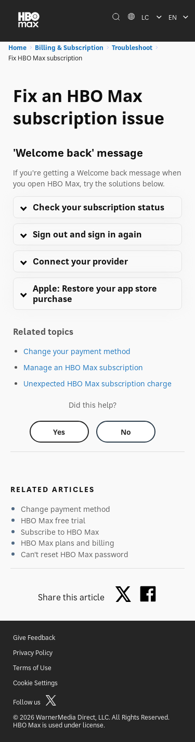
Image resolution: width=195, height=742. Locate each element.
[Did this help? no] (125, 432)
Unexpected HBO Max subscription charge (97, 383)
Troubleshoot (132, 47)
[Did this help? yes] (59, 432)
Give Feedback (34, 637)
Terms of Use (32, 667)
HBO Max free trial (53, 520)
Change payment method (65, 509)
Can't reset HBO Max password (74, 554)
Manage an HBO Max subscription (83, 367)
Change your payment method (77, 351)
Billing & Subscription (69, 47)
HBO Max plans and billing (67, 543)
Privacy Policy (33, 652)
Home (17, 47)
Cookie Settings (35, 682)
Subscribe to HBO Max (60, 532)
